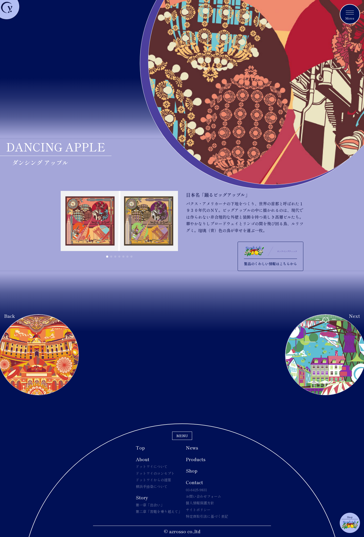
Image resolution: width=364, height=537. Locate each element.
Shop (191, 470)
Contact (194, 482)
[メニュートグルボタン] (350, 14)
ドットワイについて (152, 466)
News (192, 447)
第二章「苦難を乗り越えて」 (159, 511)
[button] (107, 257)
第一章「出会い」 (150, 504)
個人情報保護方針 (200, 502)
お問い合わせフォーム (203, 496)
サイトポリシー (198, 509)
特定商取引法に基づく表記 (207, 516)
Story (142, 497)
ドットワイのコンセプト (155, 473)
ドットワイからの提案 (153, 479)
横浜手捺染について (152, 486)
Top (140, 447)
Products (196, 459)
